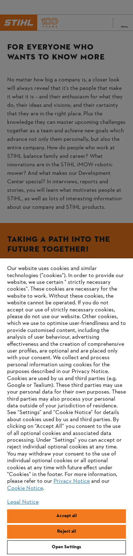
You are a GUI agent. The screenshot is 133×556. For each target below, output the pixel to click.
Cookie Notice (25, 488)
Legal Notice (23, 502)
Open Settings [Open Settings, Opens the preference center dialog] (67, 547)
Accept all (66, 516)
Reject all (66, 531)
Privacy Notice (72, 481)
